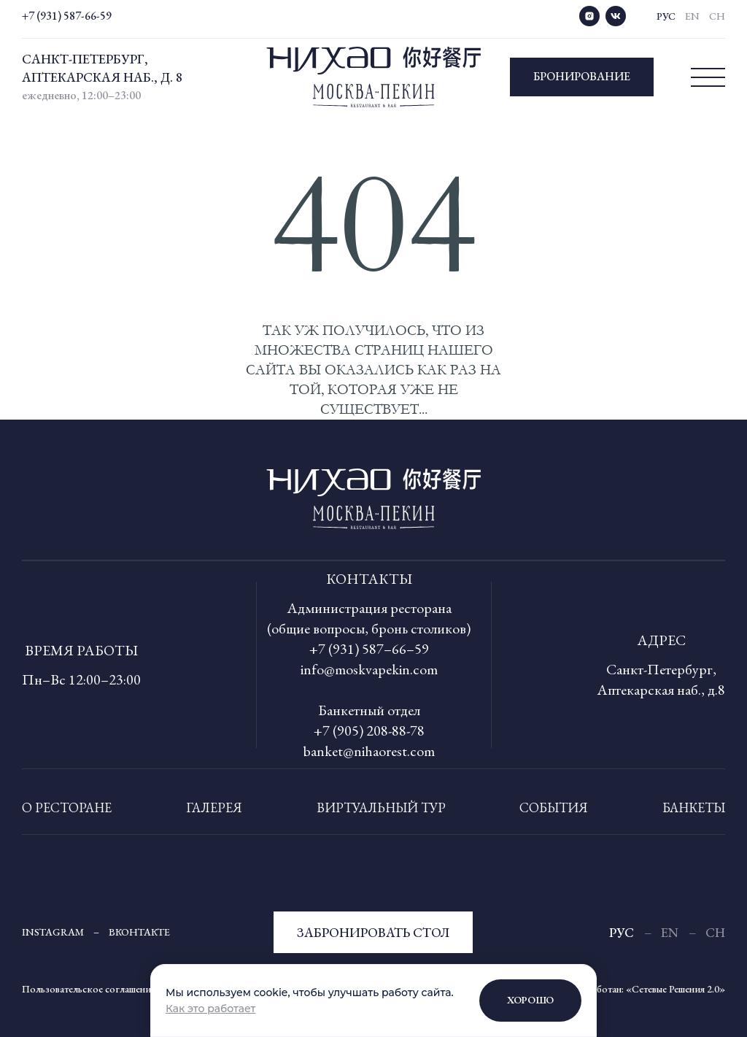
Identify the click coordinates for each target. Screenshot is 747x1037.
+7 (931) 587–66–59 (369, 648)
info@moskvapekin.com (369, 669)
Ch (717, 16)
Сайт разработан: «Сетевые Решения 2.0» (637, 988)
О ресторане (67, 807)
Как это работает (211, 1008)
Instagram (53, 931)
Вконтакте (139, 931)
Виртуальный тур (381, 807)
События (553, 807)
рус (666, 16)
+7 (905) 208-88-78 (369, 730)
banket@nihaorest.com (369, 750)
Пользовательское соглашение (88, 988)
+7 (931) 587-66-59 (67, 15)
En (692, 16)
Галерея (214, 807)
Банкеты (693, 807)
